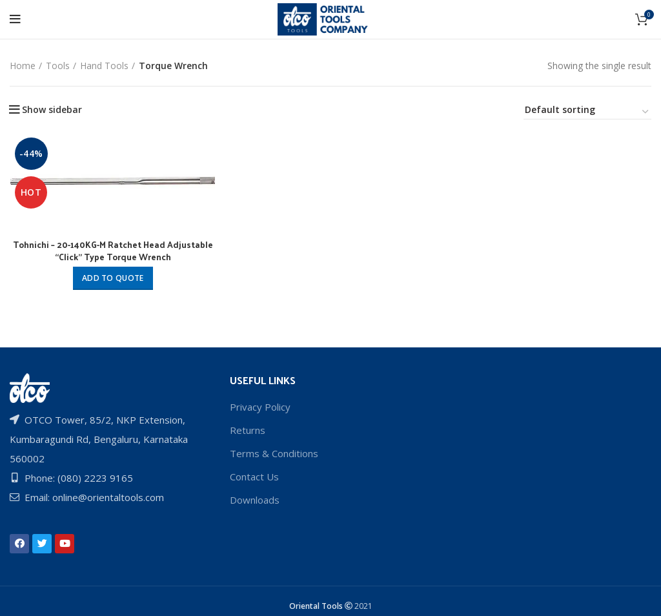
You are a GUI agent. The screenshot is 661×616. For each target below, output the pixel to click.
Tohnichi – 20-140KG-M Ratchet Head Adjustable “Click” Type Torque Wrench (112, 250)
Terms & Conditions (274, 453)
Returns (247, 430)
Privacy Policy (260, 406)
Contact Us (254, 476)
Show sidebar (52, 109)
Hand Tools (104, 65)
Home (23, 65)
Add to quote (112, 277)
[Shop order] (587, 111)
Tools (58, 65)
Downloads (255, 499)
